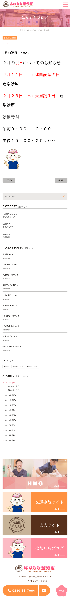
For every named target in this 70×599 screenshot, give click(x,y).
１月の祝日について (10, 275)
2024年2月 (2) (14, 386)
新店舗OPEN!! (8, 254)
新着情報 (47, 30)
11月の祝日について (11, 295)
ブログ (40, 30)
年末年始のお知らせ (10, 285)
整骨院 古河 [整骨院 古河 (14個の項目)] (18, 367)
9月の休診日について (11, 316)
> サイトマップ (32, 581)
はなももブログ (31, 30)
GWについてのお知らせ (12, 347)
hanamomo (11, 38)
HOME (22, 30)
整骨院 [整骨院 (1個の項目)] (6, 367)
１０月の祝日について (11, 306)
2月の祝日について (10, 265)
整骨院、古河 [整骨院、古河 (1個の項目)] (32, 367)
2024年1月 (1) (14, 390)
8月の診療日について (11, 326)
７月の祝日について (10, 336)
